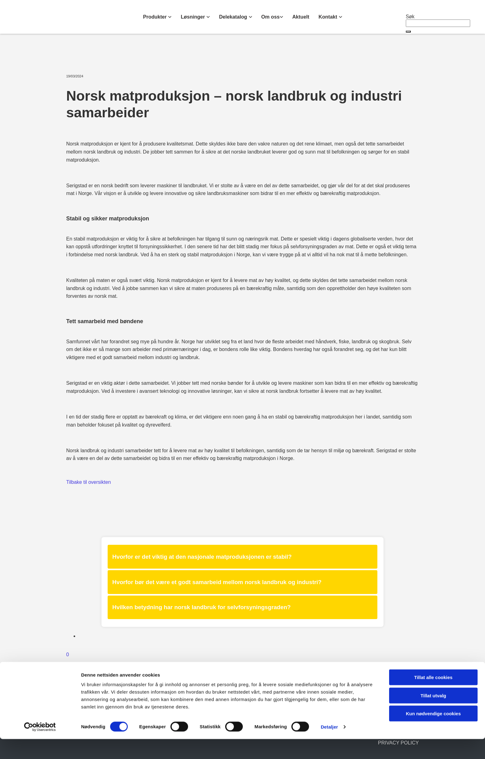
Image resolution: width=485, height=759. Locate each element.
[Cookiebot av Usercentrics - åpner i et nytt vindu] (40, 747)
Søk (410, 16)
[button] (408, 32)
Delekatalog (233, 16)
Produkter (156, 16)
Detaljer (329, 746)
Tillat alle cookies (433, 697)
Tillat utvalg (433, 715)
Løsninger (194, 16)
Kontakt (328, 16)
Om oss (270, 16)
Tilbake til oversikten (88, 482)
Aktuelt (300, 16)
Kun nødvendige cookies (433, 733)
